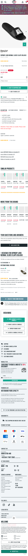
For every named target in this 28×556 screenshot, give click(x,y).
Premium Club (12, 303)
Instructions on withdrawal (6, 482)
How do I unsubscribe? (18, 384)
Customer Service (7, 356)
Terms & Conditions (5, 514)
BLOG (16, 483)
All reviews (3, 484)
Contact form (17, 457)
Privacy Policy (4, 515)
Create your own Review (14, 299)
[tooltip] (26, 65)
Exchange (5, 349)
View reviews (24, 61)
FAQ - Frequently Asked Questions (11, 354)
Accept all (14, 551)
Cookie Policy (3, 517)
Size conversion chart (8, 351)
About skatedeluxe (19, 477)
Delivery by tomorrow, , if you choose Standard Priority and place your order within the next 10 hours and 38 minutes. (14, 99)
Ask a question (14, 245)
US (26, 77)
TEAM (16, 485)
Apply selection (14, 542)
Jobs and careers (18, 480)
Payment (3, 477)
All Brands (17, 479)
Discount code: (14, 13)
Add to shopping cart (14, 88)
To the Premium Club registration (14, 410)
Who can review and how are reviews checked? (12, 259)
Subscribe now (15, 380)
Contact (2, 492)
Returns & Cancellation (9, 346)
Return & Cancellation (5, 480)
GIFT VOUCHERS (19, 487)
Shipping (4, 344)
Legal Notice (4, 509)
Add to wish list (14, 92)
